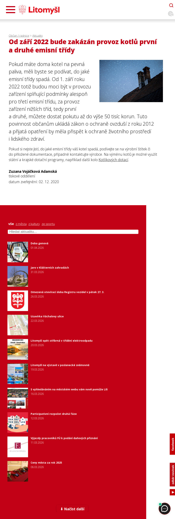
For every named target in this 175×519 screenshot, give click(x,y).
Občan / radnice (19, 36)
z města (21, 224)
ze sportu (48, 224)
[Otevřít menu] (10, 9)
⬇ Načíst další (72, 508)
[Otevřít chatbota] (171, 5)
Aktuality (37, 36)
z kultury (34, 224)
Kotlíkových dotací (113, 159)
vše (11, 224)
